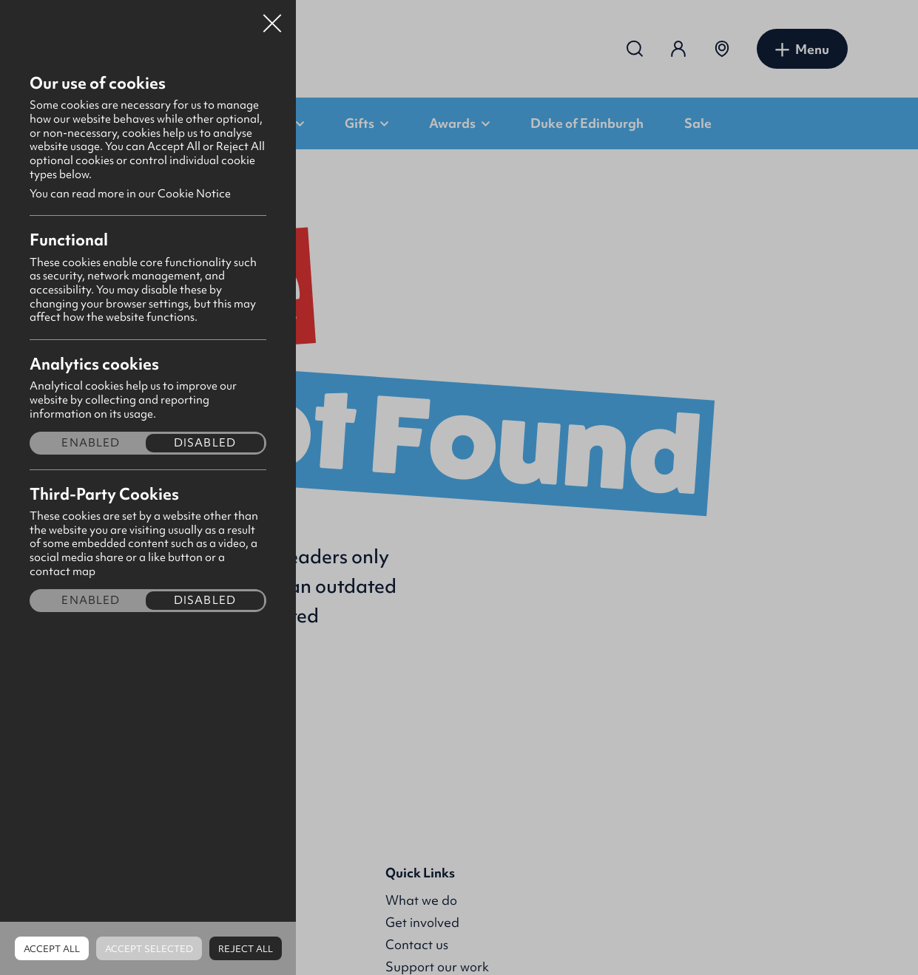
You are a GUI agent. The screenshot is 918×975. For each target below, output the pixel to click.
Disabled (205, 443)
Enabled (90, 443)
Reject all (245, 948)
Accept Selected (149, 948)
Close (272, 18)
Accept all (52, 948)
